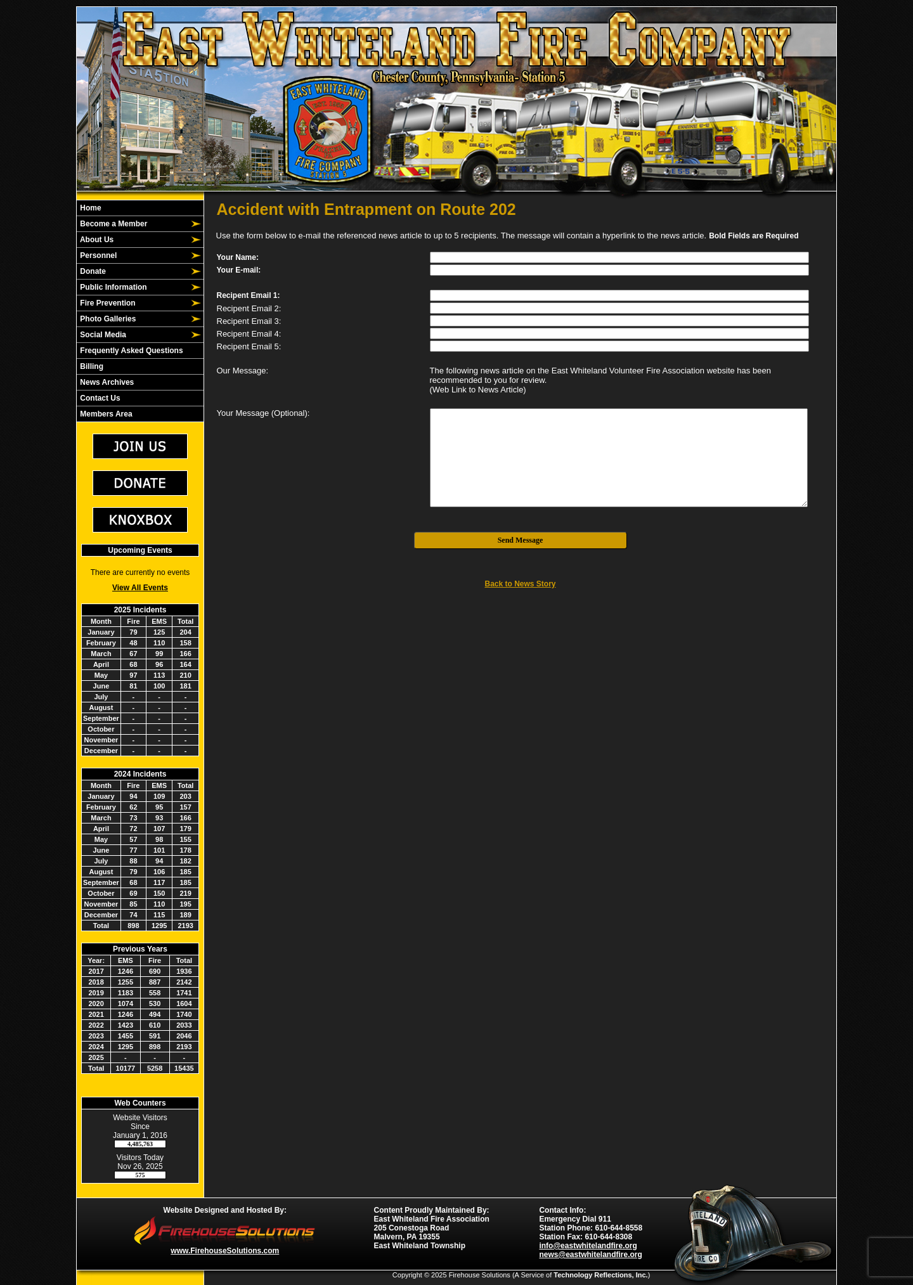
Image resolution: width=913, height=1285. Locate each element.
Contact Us (99, 398)
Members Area (105, 414)
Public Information (112, 287)
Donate (92, 271)
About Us (95, 239)
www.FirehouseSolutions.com (225, 1250)
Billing (90, 366)
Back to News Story (519, 583)
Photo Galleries (107, 318)
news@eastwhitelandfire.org (590, 1254)
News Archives (106, 382)
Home (89, 207)
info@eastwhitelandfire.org (588, 1245)
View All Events (140, 587)
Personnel (97, 255)
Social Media (102, 334)
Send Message (520, 540)
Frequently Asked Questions (130, 350)
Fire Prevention (107, 303)
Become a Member (112, 223)
